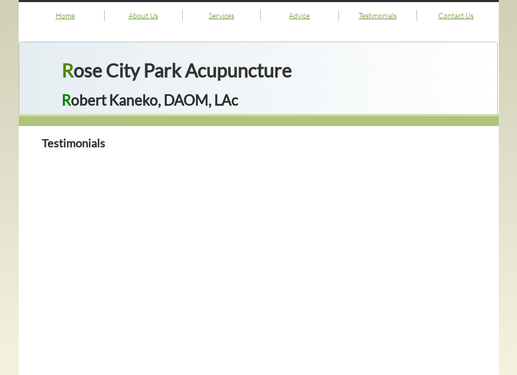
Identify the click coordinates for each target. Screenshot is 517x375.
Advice (299, 15)
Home (65, 15)
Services (221, 15)
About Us (143, 15)
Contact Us (456, 15)
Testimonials (378, 15)
